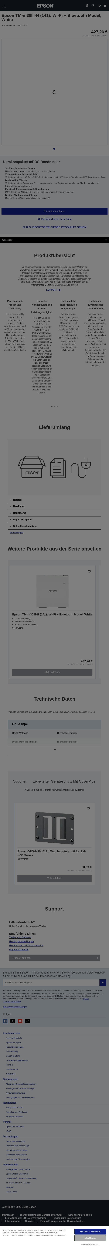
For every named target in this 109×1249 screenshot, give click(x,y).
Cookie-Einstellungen (90, 1244)
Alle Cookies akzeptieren (90, 1232)
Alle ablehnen (90, 1238)
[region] (54, 1237)
